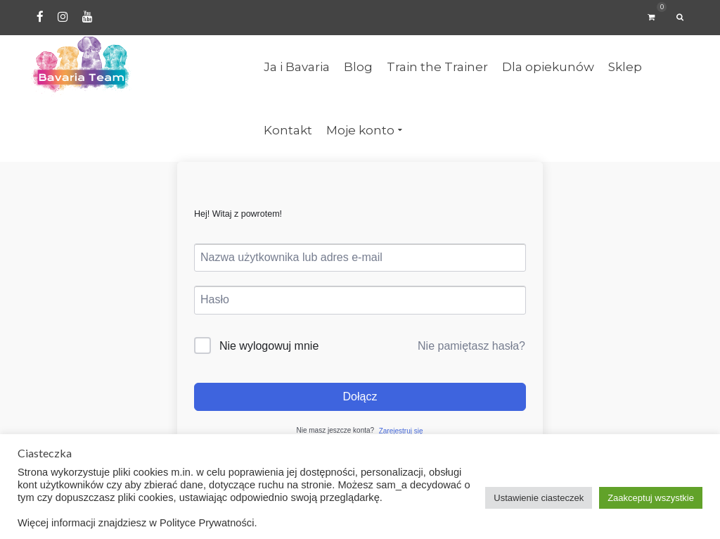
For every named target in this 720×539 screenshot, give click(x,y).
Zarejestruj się (401, 431)
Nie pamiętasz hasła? (471, 346)
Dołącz (360, 396)
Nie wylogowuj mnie (269, 346)
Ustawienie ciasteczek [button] (539, 498)
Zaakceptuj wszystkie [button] (651, 498)
